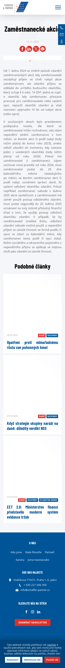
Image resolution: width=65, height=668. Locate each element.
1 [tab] (34, 60)
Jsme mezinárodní (38, 559)
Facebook (26, 612)
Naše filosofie (33, 552)
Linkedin (39, 612)
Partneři (49, 552)
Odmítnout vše (32, 659)
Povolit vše (52, 659)
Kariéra (20, 559)
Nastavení (12, 659)
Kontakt (61, 41)
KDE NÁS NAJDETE (32, 572)
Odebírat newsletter (32, 622)
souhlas (51, 644)
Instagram (32, 612)
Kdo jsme (16, 552)
